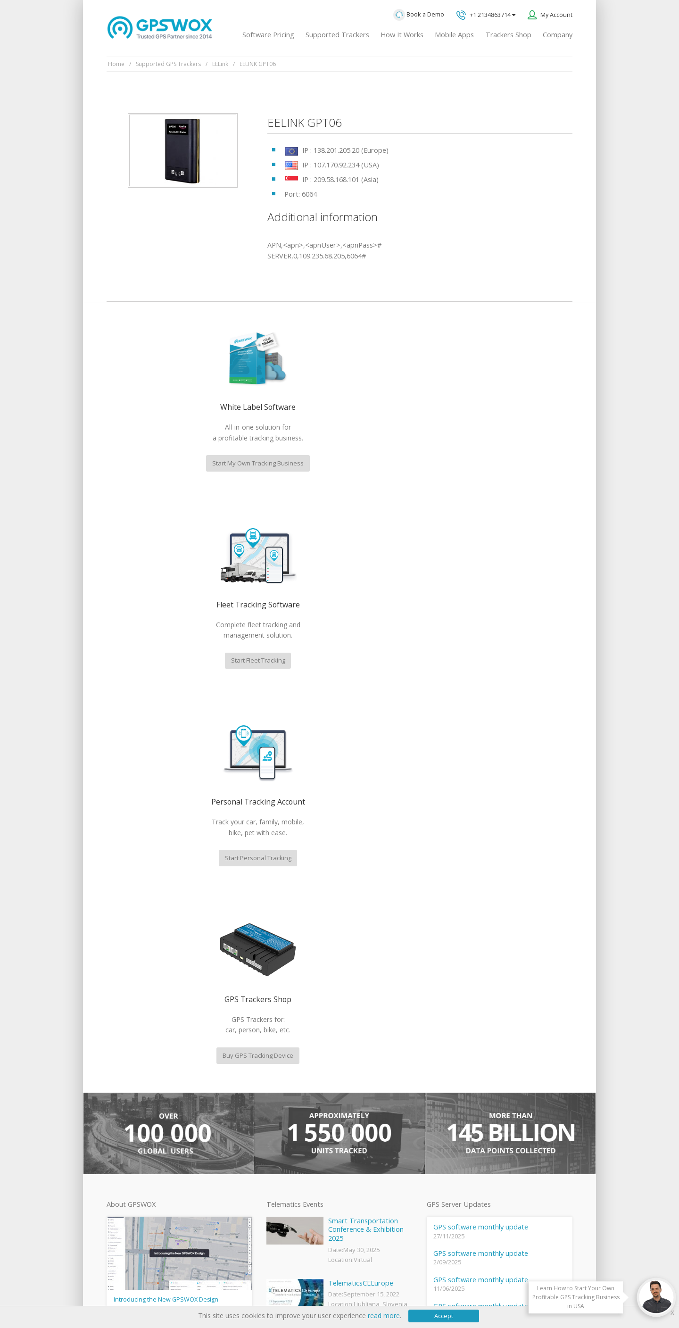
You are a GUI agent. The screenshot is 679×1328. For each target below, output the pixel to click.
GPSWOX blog (285, 1038)
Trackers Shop (508, 34)
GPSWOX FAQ (285, 1054)
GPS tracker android (293, 1149)
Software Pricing (268, 34)
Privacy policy (130, 1290)
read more (384, 1315)
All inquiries (505, 1045)
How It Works (402, 34)
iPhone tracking (286, 1165)
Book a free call (478, 1084)
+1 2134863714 (485, 15)
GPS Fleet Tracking (291, 1117)
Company (557, 34)
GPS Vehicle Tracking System (305, 1102)
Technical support (489, 1007)
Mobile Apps (454, 34)
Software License (231, 1290)
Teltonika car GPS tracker (300, 1181)
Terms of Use (177, 1290)
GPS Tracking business (296, 1133)
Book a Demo (418, 15)
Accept (443, 1315)
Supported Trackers (337, 34)
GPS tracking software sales (505, 968)
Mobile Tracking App (293, 1070)
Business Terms (288, 1290)
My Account (556, 14)
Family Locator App (291, 1086)
